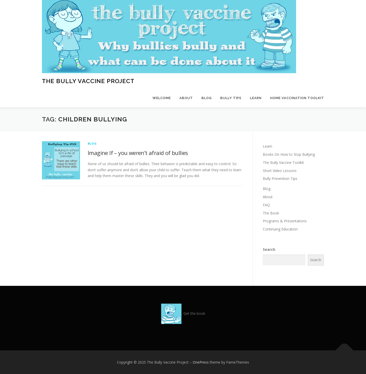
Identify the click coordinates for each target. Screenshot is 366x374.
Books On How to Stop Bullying (289, 154)
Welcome (161, 98)
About (186, 98)
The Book (271, 213)
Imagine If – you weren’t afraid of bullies (138, 153)
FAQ (266, 204)
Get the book (194, 313)
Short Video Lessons (280, 170)
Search (269, 249)
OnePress (201, 362)
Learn (256, 98)
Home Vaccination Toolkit (297, 98)
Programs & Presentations (285, 221)
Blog (207, 98)
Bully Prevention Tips (280, 178)
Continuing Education (280, 229)
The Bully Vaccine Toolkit (283, 162)
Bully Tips (230, 98)
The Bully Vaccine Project (88, 80)
